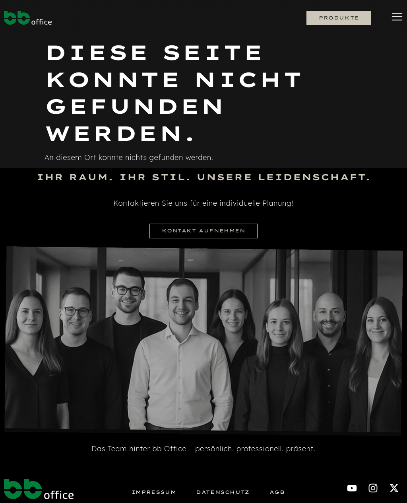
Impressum (154, 492)
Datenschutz (223, 492)
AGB (277, 492)
